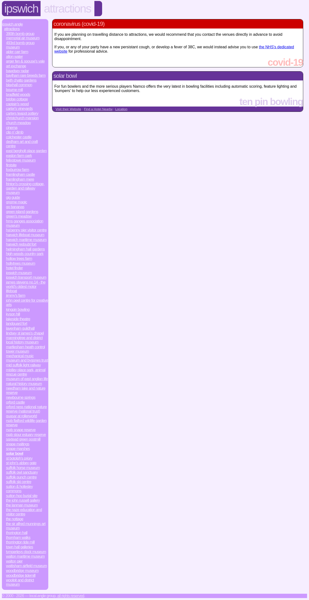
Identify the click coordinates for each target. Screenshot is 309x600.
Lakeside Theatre (18, 319)
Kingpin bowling (17, 309)
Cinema (11, 128)
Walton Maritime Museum (25, 556)
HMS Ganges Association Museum (24, 223)
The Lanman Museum (22, 505)
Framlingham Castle (20, 174)
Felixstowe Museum (20, 160)
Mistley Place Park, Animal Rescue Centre (25, 372)
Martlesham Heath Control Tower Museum (25, 349)
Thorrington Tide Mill (20, 542)
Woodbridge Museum (22, 571)
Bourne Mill (14, 90)
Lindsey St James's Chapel (25, 333)
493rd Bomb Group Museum (20, 45)
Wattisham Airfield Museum (26, 566)
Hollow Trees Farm (19, 259)
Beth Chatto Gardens (21, 80)
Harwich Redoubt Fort (21, 244)
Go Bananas (15, 207)
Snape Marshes (18, 449)
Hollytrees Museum (20, 263)
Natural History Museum (24, 384)
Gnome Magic (16, 202)
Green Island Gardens (22, 212)
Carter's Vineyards (19, 109)
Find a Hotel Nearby (98, 109)
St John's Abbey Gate (21, 463)
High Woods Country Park (24, 254)
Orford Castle (15, 402)
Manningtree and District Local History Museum (24, 340)
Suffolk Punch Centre (21, 477)
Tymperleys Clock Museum (26, 552)
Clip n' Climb (14, 132)
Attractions (67, 8)
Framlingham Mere (20, 179)
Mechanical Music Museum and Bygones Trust (27, 358)
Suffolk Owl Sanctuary (22, 472)
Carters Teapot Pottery (22, 113)
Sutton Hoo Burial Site (21, 496)
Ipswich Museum (19, 273)
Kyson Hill (13, 314)
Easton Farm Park (19, 156)
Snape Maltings (17, 444)
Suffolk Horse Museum (23, 468)
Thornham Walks (18, 538)
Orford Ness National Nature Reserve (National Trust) (26, 409)
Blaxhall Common (19, 85)
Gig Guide (13, 197)
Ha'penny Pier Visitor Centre (26, 230)
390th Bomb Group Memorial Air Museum (23, 36)
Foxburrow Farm (17, 170)
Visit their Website (68, 109)
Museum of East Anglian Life (27, 379)
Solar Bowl (14, 453)
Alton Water (14, 57)
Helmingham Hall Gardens (25, 249)
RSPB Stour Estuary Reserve (26, 435)
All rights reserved (70, 596)
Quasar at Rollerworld (21, 416)
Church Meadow (18, 123)
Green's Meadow (19, 216)
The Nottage (14, 519)
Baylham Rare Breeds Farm (26, 75)
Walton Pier (14, 561)
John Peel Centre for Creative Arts (27, 302)
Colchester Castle (19, 137)
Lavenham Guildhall (20, 328)
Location (121, 109)
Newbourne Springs (20, 397)
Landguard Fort (16, 323)
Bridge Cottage (17, 99)
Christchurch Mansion (22, 118)
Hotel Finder (14, 268)
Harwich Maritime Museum (26, 240)
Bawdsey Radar (17, 71)
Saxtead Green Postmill (23, 439)
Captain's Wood (17, 104)
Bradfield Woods (18, 95)
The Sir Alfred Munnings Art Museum (25, 526)
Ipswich (21, 8)
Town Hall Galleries (19, 547)
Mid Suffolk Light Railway (23, 365)
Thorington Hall (17, 533)
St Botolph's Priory (19, 458)
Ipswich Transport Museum (26, 277)
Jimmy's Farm (15, 295)
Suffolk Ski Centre (18, 482)
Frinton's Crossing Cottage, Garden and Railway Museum (25, 188)
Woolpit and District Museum (20, 582)
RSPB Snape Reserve (21, 430)
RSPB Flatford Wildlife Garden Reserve (26, 423)
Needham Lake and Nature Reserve (25, 390)
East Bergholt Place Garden (26, 151)
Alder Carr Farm (17, 52)
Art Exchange (16, 66)
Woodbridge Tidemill (20, 575)
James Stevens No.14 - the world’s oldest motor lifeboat (25, 286)
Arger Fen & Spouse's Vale (25, 61)
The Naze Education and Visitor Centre (24, 512)
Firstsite (11, 165)
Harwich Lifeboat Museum (25, 235)
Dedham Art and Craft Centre (22, 144)
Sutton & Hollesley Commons (19, 489)
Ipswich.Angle (12, 24)
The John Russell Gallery (23, 500)
